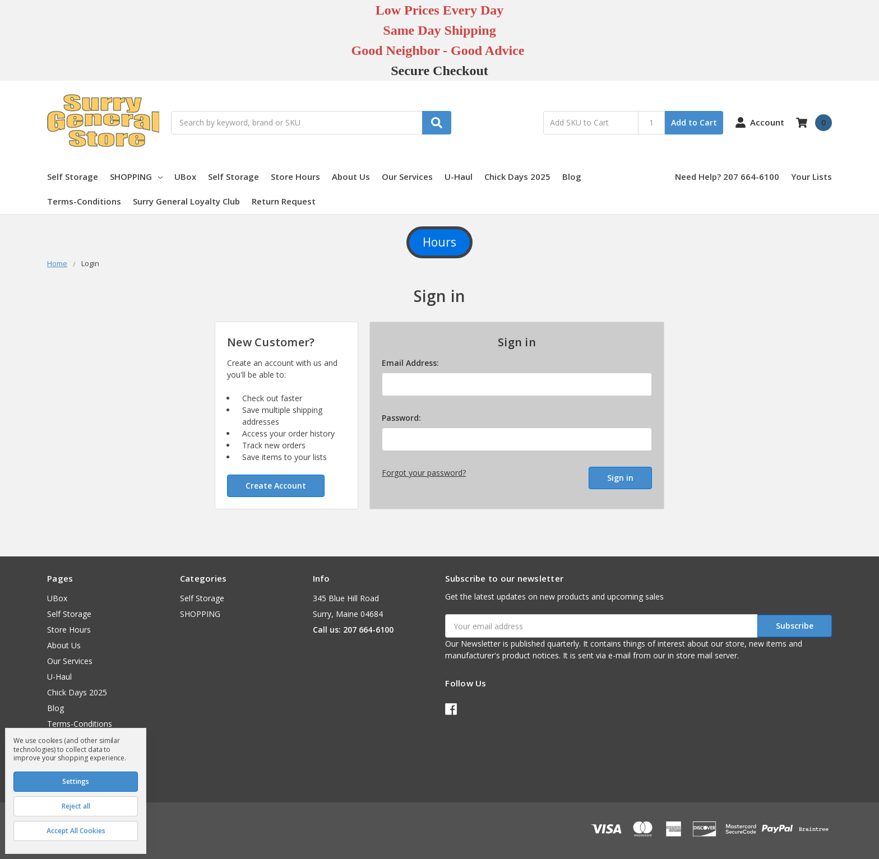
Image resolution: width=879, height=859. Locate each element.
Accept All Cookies (76, 830)
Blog (571, 176)
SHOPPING (136, 176)
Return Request (284, 201)
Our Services (407, 176)
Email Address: (410, 362)
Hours (439, 242)
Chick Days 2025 (517, 176)
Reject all (76, 806)
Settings (75, 781)
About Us (351, 176)
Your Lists (811, 176)
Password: (401, 417)
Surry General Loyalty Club (186, 201)
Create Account (276, 485)
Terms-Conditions (84, 201)
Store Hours (295, 176)
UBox (185, 176)
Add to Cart (694, 122)
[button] (439, 242)
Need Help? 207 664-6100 (727, 176)
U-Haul (459, 176)
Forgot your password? (424, 472)
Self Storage (72, 176)
